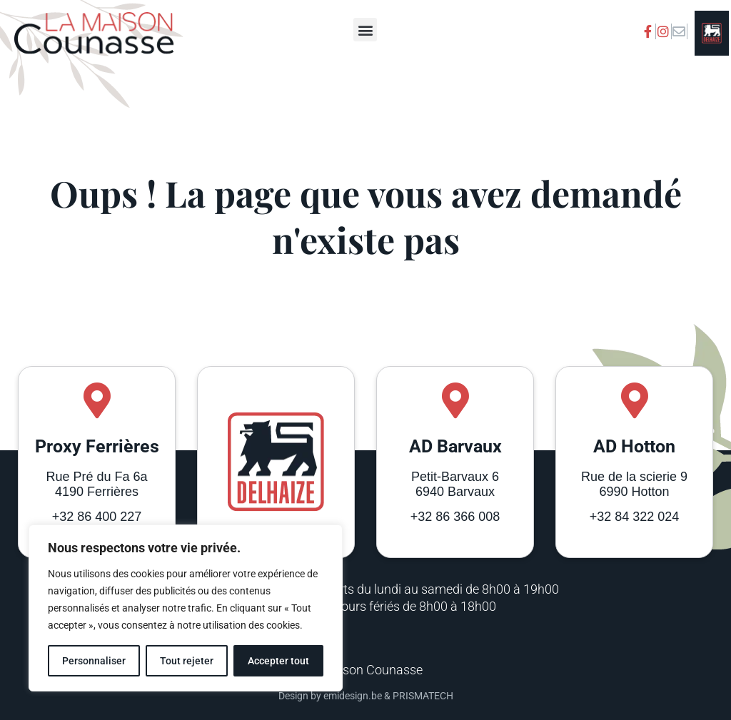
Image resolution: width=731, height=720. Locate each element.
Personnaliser (94, 660)
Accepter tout (278, 660)
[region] (186, 607)
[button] (365, 29)
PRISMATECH (423, 695)
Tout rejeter (186, 660)
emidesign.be (352, 695)
